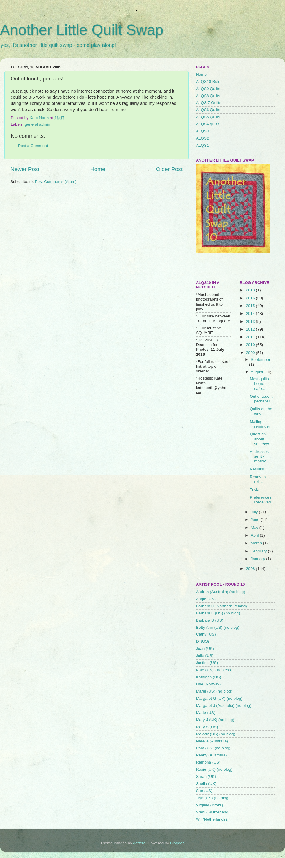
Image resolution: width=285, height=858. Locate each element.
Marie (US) (205, 712)
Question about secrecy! (259, 439)
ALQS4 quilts (207, 124)
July (255, 512)
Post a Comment (33, 145)
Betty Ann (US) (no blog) (217, 627)
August (258, 372)
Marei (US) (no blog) (214, 691)
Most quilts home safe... (259, 384)
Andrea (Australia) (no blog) (220, 592)
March (257, 543)
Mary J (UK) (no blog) (215, 720)
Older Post (169, 169)
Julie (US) (204, 655)
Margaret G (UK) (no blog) (219, 698)
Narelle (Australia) (212, 741)
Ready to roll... (258, 479)
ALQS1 (202, 145)
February (259, 551)
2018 (251, 290)
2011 (251, 337)
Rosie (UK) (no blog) (214, 769)
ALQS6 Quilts (208, 110)
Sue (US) (204, 791)
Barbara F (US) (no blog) (218, 613)
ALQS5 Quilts (208, 117)
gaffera (139, 843)
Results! (257, 469)
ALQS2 (202, 138)
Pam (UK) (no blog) (213, 748)
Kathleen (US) (208, 677)
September (260, 359)
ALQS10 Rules (209, 81)
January (258, 559)
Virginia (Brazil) (209, 805)
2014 (251, 313)
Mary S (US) (207, 727)
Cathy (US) (206, 634)
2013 (251, 321)
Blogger (177, 843)
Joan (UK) (205, 648)
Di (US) (202, 641)
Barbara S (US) (209, 620)
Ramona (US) (208, 762)
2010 (251, 344)
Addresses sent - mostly (259, 456)
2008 (251, 568)
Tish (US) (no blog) (213, 798)
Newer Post (24, 169)
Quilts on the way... (261, 411)
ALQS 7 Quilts (208, 102)
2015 (251, 306)
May (255, 527)
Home (97, 169)
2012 (251, 329)
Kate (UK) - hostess (213, 670)
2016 (251, 298)
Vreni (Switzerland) (213, 812)
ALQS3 (202, 131)
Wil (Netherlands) (211, 819)
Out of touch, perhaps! (261, 398)
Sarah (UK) (206, 776)
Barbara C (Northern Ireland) (221, 606)
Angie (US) (206, 599)
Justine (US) (207, 663)
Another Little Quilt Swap (81, 30)
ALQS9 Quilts (208, 88)
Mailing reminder (260, 424)
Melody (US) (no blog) (215, 734)
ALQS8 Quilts (208, 96)
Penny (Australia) (211, 755)
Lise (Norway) (208, 684)
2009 (251, 352)
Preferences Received (260, 499)
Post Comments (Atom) (56, 181)
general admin (37, 124)
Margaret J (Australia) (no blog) (223, 705)
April (255, 535)
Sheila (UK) (206, 783)
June (256, 519)
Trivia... (256, 489)
